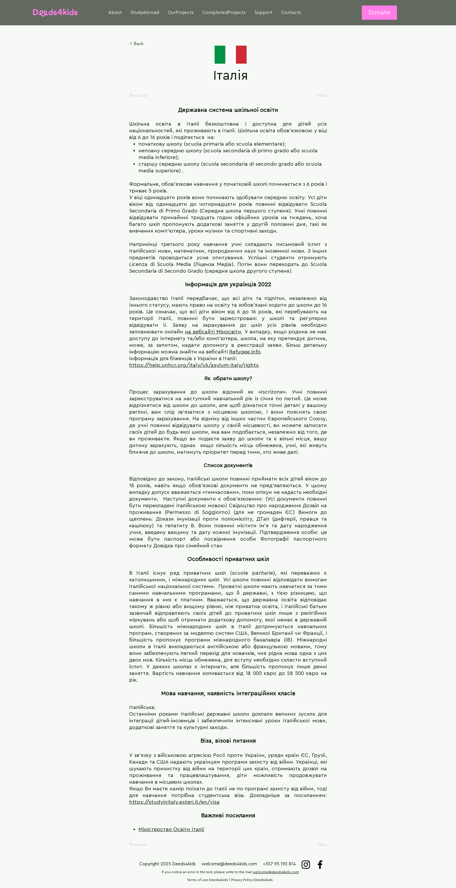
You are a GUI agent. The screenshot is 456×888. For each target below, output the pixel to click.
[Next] (312, 95)
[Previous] (148, 95)
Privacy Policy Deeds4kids (252, 880)
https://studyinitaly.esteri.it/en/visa (174, 802)
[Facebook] (320, 864)
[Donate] (379, 13)
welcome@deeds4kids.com (229, 864)
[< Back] (148, 43)
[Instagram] (305, 864)
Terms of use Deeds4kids (207, 880)
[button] (115, 12)
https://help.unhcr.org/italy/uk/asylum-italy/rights (194, 365)
